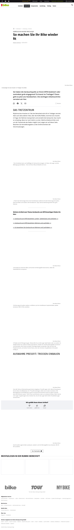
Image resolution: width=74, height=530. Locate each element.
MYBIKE (40, 521)
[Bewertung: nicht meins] (29, 406)
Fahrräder (20, 6)
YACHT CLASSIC (12, 521)
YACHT (6, 521)
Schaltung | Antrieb (27, 28)
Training (49, 6)
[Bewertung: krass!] (44, 406)
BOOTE (19, 521)
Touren (54, 6)
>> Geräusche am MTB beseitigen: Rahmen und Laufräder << (32, 223)
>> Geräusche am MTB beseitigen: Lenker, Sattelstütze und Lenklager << (35, 219)
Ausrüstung (42, 6)
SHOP (2, 521)
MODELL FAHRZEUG (55, 521)
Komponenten (34, 6)
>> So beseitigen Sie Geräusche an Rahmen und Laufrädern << (32, 227)
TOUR (36, 521)
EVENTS (12, 523)
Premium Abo (26, 1)
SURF (32, 521)
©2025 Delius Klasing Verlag (7, 527)
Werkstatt (26, 6)
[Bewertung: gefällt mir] (37, 406)
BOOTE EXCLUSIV (26, 521)
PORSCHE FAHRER (5, 523)
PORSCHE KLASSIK (65, 521)
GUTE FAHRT (46, 521)
